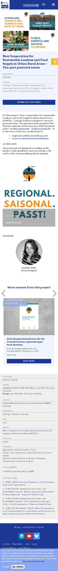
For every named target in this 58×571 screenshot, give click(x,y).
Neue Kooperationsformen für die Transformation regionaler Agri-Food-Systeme (26, 341)
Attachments (10, 467)
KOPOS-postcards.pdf (15, 471)
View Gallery (13, 223)
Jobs (27, 544)
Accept (6, 567)
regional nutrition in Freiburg (27, 136)
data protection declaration (34, 561)
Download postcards (29, 102)
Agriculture (8, 450)
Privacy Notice (9, 548)
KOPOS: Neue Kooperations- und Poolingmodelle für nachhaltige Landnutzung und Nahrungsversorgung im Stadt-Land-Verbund (29, 511)
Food (32, 450)
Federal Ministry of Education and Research (23, 403)
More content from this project (29, 287)
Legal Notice (24, 548)
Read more (29, 361)
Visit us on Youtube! (29, 536)
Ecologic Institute (11, 414)
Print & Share (54, 61)
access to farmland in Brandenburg (30, 139)
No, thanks (17, 567)
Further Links (10, 478)
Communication (21, 450)
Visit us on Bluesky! (36, 536)
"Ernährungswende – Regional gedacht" (30, 129)
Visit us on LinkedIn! (21, 536)
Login (34, 544)
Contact (6, 544)
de (44, 4)
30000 (5, 442)
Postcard (7, 77)
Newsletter (18, 544)
